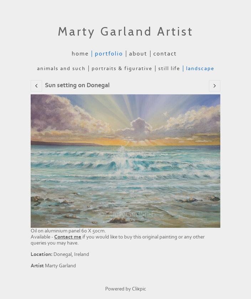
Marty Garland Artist (126, 31)
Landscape (200, 68)
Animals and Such (61, 68)
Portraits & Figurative (122, 68)
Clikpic (139, 289)
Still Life (169, 68)
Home (80, 54)
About (138, 54)
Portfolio (109, 54)
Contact (165, 54)
